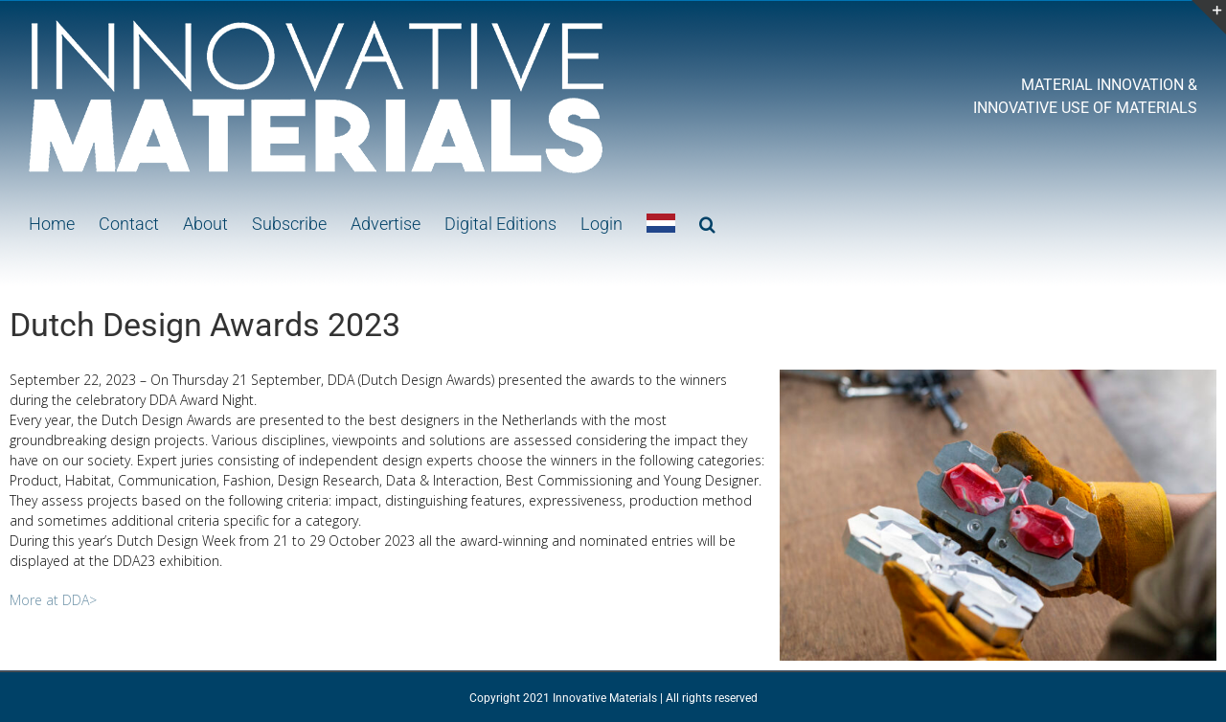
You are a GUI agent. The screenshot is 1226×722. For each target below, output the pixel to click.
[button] (707, 222)
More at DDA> (53, 600)
